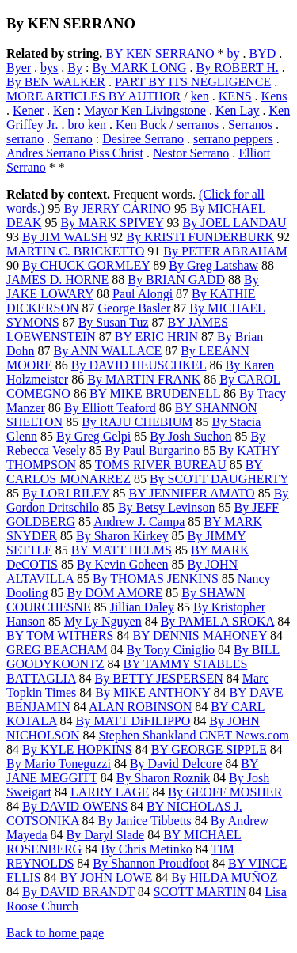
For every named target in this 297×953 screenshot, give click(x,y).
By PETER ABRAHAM (225, 251)
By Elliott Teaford (110, 407)
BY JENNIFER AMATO (192, 493)
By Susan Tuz (113, 322)
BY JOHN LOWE (106, 877)
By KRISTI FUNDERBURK (200, 237)
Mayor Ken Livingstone (145, 110)
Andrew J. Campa (139, 521)
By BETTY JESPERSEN (159, 678)
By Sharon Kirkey (122, 536)
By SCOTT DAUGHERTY (219, 479)
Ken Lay (237, 110)
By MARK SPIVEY (111, 222)
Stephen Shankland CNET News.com (193, 735)
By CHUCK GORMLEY (86, 265)
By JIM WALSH (64, 237)
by (233, 53)
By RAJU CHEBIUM (137, 422)
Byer (18, 67)
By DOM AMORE (114, 592)
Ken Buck (141, 124)
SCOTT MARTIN (200, 891)
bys (49, 67)
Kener (28, 110)
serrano (25, 139)
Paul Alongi (142, 294)
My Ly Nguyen (103, 621)
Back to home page (55, 933)
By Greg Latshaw (213, 265)
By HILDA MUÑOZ (224, 877)
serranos (198, 124)
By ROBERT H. (237, 67)
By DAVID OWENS (75, 806)
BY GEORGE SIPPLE (209, 749)
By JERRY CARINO (116, 208)
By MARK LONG (139, 67)
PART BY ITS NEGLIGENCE (193, 82)
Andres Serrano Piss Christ (74, 153)
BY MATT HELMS (121, 550)
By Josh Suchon (190, 436)
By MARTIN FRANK (143, 379)
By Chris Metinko (146, 849)
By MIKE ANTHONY (152, 692)
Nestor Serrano (191, 153)
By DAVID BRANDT (78, 891)
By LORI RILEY (66, 493)
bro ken (86, 124)
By (74, 67)
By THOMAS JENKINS (156, 578)
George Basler (134, 308)
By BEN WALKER (55, 82)
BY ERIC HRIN (156, 336)
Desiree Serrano (143, 139)
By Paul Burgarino (152, 450)
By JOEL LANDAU (235, 222)
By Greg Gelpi (93, 436)
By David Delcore (176, 763)
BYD (262, 53)
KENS (235, 96)
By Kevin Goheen (123, 564)
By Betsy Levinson (166, 507)
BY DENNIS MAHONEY (199, 635)
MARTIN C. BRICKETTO (75, 251)
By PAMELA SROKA (217, 621)
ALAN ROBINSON (140, 706)
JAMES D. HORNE (57, 279)
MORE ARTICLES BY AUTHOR (93, 96)
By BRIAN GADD (176, 279)
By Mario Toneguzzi (58, 763)
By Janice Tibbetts (145, 820)
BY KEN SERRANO (159, 53)
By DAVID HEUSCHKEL (139, 365)
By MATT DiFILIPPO (133, 721)
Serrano (73, 139)
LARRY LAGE (109, 792)
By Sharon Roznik (163, 778)
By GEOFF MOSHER (225, 792)
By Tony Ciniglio (171, 649)
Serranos (250, 124)
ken (200, 96)
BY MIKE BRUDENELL (154, 393)
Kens (274, 96)
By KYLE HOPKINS (77, 749)
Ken (63, 110)
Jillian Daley (142, 607)
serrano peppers (233, 139)
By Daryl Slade (106, 834)
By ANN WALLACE (108, 350)
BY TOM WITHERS (59, 635)
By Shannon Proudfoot (151, 863)
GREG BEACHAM (57, 649)
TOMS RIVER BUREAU (161, 464)
